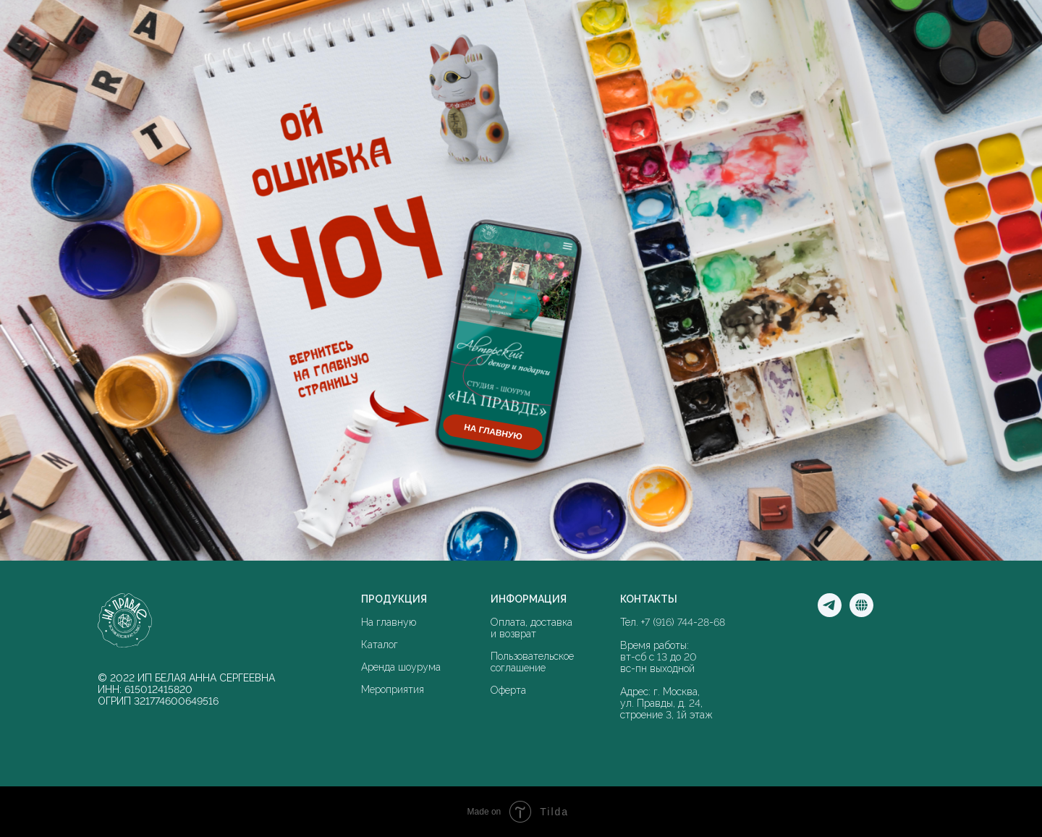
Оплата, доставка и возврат (531, 628)
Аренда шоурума (401, 667)
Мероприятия (392, 689)
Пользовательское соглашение (532, 662)
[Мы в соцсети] (861, 613)
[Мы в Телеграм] (830, 613)
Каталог (379, 644)
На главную (388, 622)
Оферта (508, 690)
